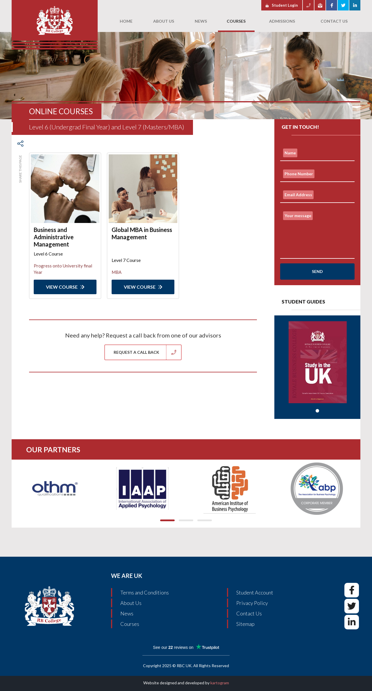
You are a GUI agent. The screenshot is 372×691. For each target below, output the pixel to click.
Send (317, 271)
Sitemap (245, 624)
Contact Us (249, 613)
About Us (131, 603)
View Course (65, 287)
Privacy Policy (252, 603)
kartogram (219, 682)
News (126, 613)
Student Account (254, 592)
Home (126, 21)
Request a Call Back (147, 352)
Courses (129, 624)
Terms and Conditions (144, 592)
